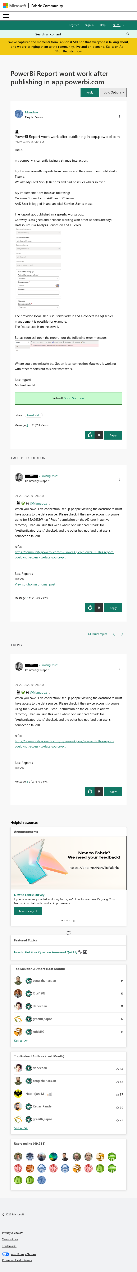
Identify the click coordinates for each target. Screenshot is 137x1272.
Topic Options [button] (112, 92)
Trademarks (9, 1246)
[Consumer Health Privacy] (68, 1260)
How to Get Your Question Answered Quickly (46, 952)
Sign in (89, 25)
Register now (72, 51)
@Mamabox (38, 503)
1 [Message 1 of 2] (27, 425)
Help (103, 25)
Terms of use (10, 1239)
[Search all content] (82, 34)
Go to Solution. (74, 398)
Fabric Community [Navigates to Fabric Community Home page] (47, 5)
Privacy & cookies (12, 1232)
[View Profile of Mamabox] (31, 112)
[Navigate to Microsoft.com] (14, 5)
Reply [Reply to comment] (113, 608)
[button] (90, 92)
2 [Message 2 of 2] (27, 598)
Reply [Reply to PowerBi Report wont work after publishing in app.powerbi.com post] (113, 435)
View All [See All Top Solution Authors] (21, 1040)
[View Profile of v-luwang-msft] (48, 476)
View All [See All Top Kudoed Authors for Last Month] (21, 1128)
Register (74, 25)
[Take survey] (28, 911)
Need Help (33, 415)
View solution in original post (35, 584)
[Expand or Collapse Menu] (6, 16)
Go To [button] (116, 25)
